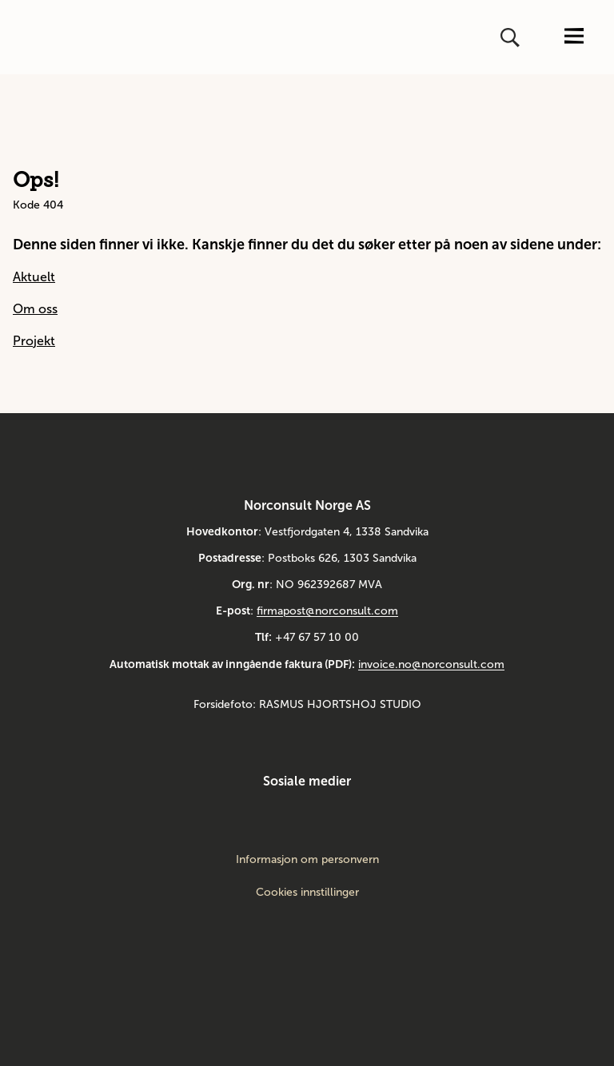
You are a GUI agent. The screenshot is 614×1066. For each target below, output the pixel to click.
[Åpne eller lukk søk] (512, 37)
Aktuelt (34, 276)
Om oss (35, 308)
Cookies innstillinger (307, 892)
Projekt (34, 340)
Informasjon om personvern (307, 859)
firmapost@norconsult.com (327, 611)
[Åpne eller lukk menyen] (574, 37)
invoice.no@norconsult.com (431, 664)
